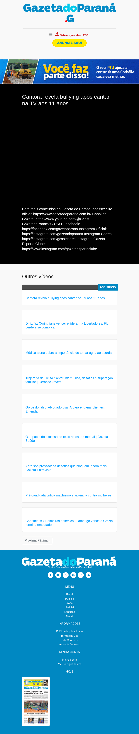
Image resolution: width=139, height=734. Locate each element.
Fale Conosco (69, 640)
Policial (69, 607)
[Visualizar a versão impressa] (71, 35)
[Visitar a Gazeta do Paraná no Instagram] (81, 575)
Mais (69, 616)
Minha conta (69, 659)
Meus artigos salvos (69, 664)
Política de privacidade (69, 631)
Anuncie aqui (69, 43)
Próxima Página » (37, 540)
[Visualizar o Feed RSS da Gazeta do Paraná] (88, 575)
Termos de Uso (69, 635)
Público (69, 598)
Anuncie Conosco (69, 644)
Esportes (69, 611)
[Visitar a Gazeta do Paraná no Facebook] (51, 575)
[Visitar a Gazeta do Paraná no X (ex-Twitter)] (66, 575)
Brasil (69, 594)
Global (69, 602)
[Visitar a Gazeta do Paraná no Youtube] (58, 575)
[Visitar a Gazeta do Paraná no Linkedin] (73, 575)
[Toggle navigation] (50, 35)
